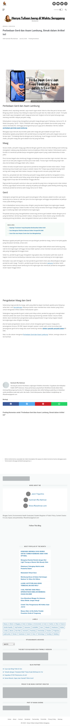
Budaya (30, 624)
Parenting (33, 630)
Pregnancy (56, 630)
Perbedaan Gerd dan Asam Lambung (35, 334)
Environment (37, 624)
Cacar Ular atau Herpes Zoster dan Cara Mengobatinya (25, 233)
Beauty (6, 624)
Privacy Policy (52, 719)
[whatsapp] (59, 403)
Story (33, 634)
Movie (11, 630)
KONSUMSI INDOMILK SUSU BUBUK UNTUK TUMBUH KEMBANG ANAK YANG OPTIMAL (34, 554)
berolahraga (18, 307)
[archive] (9, 644)
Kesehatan (55, 627)
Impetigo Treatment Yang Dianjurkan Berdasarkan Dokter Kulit (27, 227)
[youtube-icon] (57, 3)
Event (45, 624)
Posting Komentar (34, 38)
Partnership (41, 630)
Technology (41, 634)
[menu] (4, 9)
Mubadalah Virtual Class (29, 573)
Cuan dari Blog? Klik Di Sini (13, 669)
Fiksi (57, 624)
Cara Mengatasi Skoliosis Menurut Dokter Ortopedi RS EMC (26, 230)
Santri (28, 634)
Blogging (17, 624)
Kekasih (47, 627)
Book (24, 624)
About (14, 719)
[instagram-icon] (65, 3)
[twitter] (27, 403)
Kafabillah (35, 627)
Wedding (56, 634)
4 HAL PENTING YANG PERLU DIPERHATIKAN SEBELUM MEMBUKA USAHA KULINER (33, 592)
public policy (7, 634)
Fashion (51, 624)
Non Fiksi (18, 630)
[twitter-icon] (61, 3)
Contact (20, 719)
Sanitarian (22, 634)
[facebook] (11, 403)
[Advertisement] (35, 54)
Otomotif (25, 630)
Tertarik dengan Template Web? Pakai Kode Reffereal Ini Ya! (24, 672)
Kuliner (62, 627)
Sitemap (60, 719)
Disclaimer (27, 719)
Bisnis (11, 624)
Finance (62, 624)
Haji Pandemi (18, 627)
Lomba (6, 630)
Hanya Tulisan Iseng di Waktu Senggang (38, 723)
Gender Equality (8, 627)
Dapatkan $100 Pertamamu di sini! (16, 675)
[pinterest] (43, 403)
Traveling (48, 634)
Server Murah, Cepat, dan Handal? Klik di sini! (19, 678)
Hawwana (27, 627)
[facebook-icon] (54, 3)
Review (15, 634)
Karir (41, 627)
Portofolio (43, 719)
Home (9, 719)
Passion (49, 630)
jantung (50, 262)
